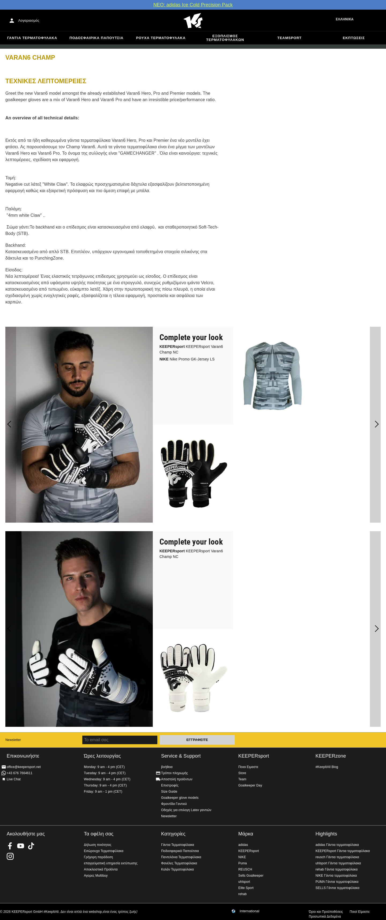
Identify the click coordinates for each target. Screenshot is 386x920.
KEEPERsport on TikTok (31, 845)
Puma (242, 863)
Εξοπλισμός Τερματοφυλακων (225, 38)
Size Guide (169, 791)
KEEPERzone (331, 756)
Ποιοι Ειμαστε (248, 767)
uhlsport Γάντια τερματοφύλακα (338, 863)
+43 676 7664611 (19, 773)
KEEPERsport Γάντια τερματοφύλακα (343, 851)
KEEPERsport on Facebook (10, 845)
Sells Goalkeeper (250, 875)
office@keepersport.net (24, 767)
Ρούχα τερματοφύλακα (161, 38)
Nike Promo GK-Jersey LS (187, 359)
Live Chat (14, 779)
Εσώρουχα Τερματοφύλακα (103, 851)
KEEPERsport (253, 756)
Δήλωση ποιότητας (97, 845)
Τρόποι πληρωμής (174, 773)
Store (242, 773)
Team (242, 779)
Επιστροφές (170, 785)
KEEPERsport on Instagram (10, 856)
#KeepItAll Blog (327, 767)
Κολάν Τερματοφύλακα (177, 869)
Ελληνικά (345, 19)
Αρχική (193, 20)
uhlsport (244, 882)
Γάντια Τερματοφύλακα (32, 38)
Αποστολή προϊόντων (176, 779)
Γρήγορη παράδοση (98, 857)
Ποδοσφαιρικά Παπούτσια (96, 38)
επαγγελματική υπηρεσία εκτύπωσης (111, 863)
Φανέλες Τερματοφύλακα (179, 863)
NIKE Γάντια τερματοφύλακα (336, 875)
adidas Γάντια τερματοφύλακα (337, 845)
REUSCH (245, 869)
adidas (243, 845)
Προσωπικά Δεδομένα (325, 916)
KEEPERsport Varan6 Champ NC (191, 349)
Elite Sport (246, 888)
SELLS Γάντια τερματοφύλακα (337, 888)
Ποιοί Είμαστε (360, 912)
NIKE (242, 857)
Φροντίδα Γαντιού (174, 804)
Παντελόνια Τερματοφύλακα (181, 857)
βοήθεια (167, 767)
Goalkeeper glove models (180, 798)
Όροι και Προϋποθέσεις (326, 912)
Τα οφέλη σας (98, 834)
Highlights (326, 834)
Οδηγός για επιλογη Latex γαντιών (186, 810)
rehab (242, 894)
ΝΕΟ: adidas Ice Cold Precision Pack (193, 4)
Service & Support (181, 756)
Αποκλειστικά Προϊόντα (101, 869)
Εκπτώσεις (354, 38)
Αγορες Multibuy (96, 875)
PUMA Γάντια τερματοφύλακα (337, 882)
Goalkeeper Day (250, 785)
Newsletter (13, 740)
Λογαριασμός (28, 20)
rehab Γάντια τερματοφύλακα (337, 869)
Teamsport (289, 38)
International (249, 911)
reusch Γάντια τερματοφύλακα (337, 857)
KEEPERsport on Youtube (20, 845)
